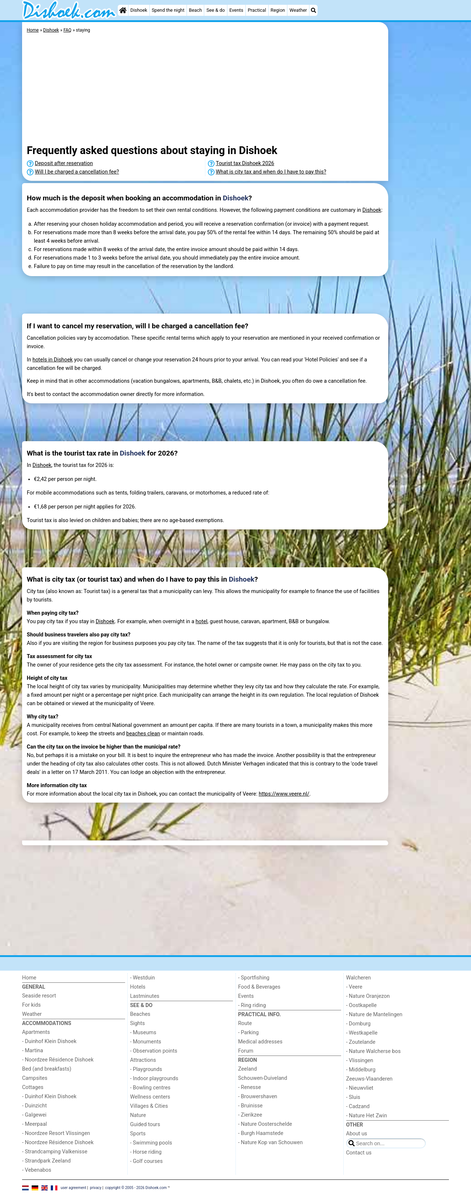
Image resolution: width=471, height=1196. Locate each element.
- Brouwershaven (257, 1096)
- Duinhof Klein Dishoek (49, 1041)
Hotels (138, 987)
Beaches (140, 1014)
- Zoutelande (361, 1042)
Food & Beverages (259, 987)
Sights (137, 1023)
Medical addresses (260, 1042)
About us (356, 1134)
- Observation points (153, 1051)
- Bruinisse (250, 1106)
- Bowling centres (150, 1088)
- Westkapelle (362, 1033)
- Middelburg (361, 1070)
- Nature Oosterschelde (265, 1124)
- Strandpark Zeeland (46, 1161)
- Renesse (249, 1087)
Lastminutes (144, 996)
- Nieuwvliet (359, 1088)
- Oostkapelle (361, 1005)
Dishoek (138, 10)
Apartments (36, 1032)
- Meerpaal (34, 1124)
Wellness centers (150, 1097)
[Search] (313, 10)
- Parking (248, 1032)
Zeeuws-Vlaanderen (369, 1079)
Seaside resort (39, 996)
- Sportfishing (253, 978)
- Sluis (353, 1097)
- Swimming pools (151, 1143)
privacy (96, 1188)
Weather (298, 10)
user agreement (73, 1188)
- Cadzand (358, 1106)
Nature (138, 1115)
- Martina (32, 1050)
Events (236, 10)
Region (277, 10)
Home (29, 978)
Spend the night (168, 10)
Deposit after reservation (64, 163)
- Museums (143, 1032)
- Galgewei (34, 1115)
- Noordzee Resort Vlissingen (56, 1133)
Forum (245, 1051)
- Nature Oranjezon (368, 996)
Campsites (34, 1078)
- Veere (354, 987)
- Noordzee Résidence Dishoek (57, 1060)
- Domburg (358, 1024)
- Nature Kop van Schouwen (270, 1142)
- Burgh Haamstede (260, 1133)
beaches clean (143, 734)
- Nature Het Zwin (366, 1116)
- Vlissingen (359, 1060)
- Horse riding (146, 1152)
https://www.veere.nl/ (284, 794)
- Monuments (146, 1042)
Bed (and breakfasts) (46, 1069)
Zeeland (247, 1069)
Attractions (143, 1060)
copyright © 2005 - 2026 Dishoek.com (136, 1188)
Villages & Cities (149, 1106)
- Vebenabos (36, 1170)
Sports (138, 1134)
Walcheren (358, 978)
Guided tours (145, 1124)
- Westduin (142, 978)
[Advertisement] (419, 191)
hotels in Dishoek (52, 360)
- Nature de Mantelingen (374, 1014)
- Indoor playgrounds (154, 1078)
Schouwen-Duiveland (262, 1078)
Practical (257, 10)
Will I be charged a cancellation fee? (77, 172)
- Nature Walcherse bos (373, 1051)
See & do (215, 10)
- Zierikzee (250, 1115)
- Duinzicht (34, 1106)
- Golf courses (146, 1161)
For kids (31, 1005)
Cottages (32, 1087)
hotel (202, 621)
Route (245, 1023)
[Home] (123, 10)
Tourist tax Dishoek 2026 (245, 163)
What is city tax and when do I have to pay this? (271, 172)
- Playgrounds (146, 1069)
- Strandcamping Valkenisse (54, 1152)
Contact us (359, 1153)
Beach (195, 10)
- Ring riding (252, 1005)
